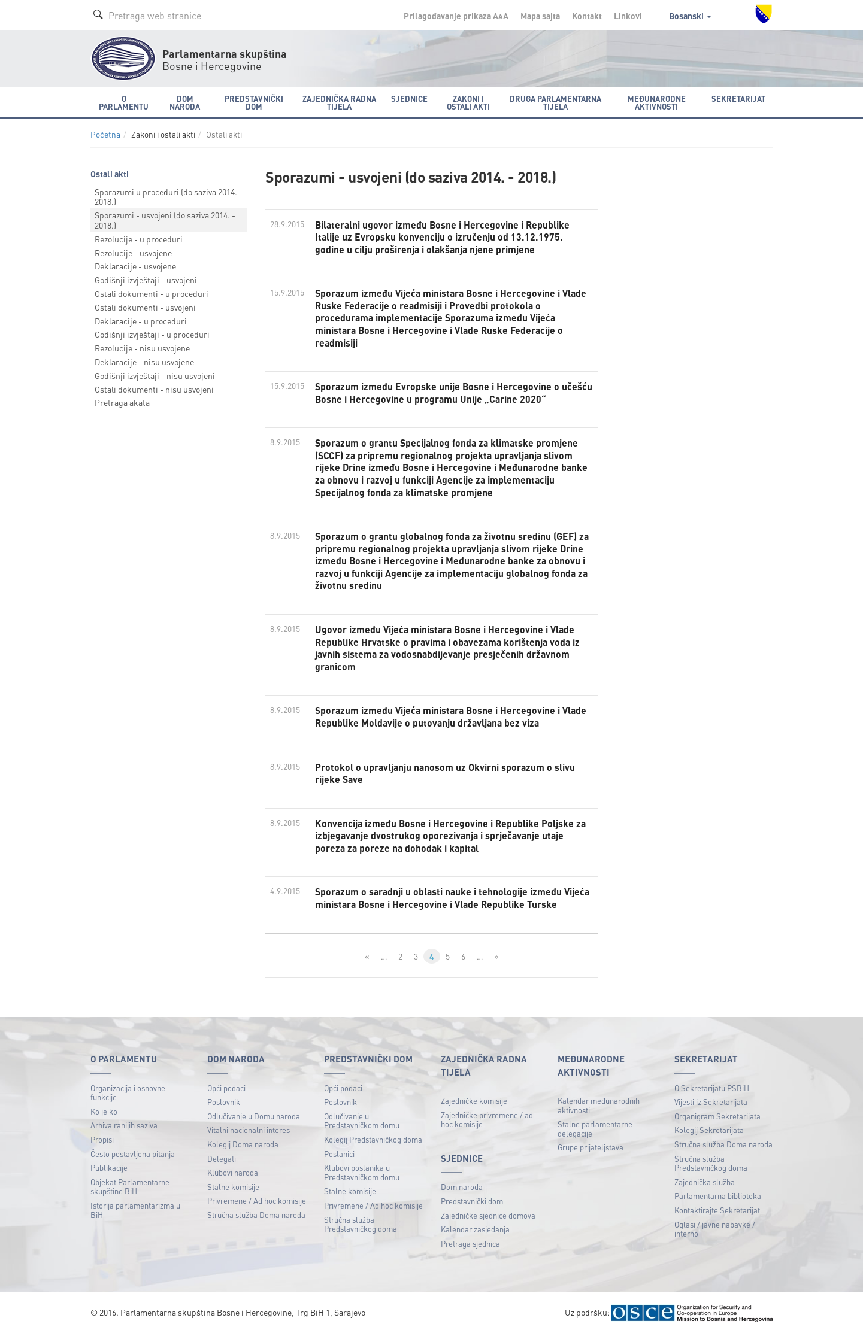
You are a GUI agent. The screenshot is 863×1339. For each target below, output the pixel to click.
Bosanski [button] (690, 15)
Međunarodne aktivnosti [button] (657, 102)
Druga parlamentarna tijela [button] (555, 102)
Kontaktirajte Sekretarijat (717, 1214)
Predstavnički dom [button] (254, 102)
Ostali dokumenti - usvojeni (145, 307)
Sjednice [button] (409, 98)
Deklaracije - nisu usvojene (144, 361)
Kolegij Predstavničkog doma (373, 1143)
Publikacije (109, 1172)
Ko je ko (103, 1115)
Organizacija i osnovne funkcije (127, 1097)
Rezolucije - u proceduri (139, 238)
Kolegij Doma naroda (242, 1148)
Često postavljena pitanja (132, 1158)
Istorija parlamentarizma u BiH (135, 1214)
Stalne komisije (233, 1191)
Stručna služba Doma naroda (256, 1219)
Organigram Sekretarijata (717, 1120)
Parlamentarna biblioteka (717, 1200)
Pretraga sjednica (470, 1248)
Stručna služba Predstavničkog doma (360, 1228)
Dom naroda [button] (184, 102)
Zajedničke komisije (474, 1105)
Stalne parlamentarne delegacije (595, 1133)
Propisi (102, 1143)
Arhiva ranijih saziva (124, 1130)
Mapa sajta (540, 15)
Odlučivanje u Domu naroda (253, 1120)
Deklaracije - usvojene (135, 265)
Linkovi (628, 15)
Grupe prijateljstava (590, 1152)
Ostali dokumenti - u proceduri (151, 293)
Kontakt (587, 15)
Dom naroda (462, 1191)
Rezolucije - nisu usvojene (142, 347)
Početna (105, 134)
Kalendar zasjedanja (475, 1233)
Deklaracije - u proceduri (141, 320)
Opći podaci (226, 1092)
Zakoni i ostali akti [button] (468, 102)
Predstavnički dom (472, 1205)
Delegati (221, 1163)
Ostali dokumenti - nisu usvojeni (154, 389)
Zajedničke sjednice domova (488, 1219)
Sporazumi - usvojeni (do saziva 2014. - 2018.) (165, 219)
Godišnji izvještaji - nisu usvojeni (155, 375)
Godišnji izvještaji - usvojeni (146, 279)
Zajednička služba (704, 1186)
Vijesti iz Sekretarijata (710, 1106)
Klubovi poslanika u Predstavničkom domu (361, 1176)
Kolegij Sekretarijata (709, 1135)
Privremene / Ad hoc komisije (256, 1205)
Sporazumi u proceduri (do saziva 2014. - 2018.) (169, 196)
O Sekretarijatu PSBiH (711, 1092)
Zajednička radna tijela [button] (339, 102)
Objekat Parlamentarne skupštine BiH (129, 1191)
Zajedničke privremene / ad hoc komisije (487, 1124)
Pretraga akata (122, 402)
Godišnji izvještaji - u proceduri (152, 334)
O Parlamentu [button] (124, 102)
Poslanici (339, 1158)
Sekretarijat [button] (738, 98)
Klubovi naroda (232, 1176)
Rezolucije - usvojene (133, 252)
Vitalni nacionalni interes (248, 1135)
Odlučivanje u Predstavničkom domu (361, 1125)
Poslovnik (223, 1106)
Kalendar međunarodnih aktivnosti (599, 1109)
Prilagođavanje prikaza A (456, 15)
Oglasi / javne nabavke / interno (714, 1233)
